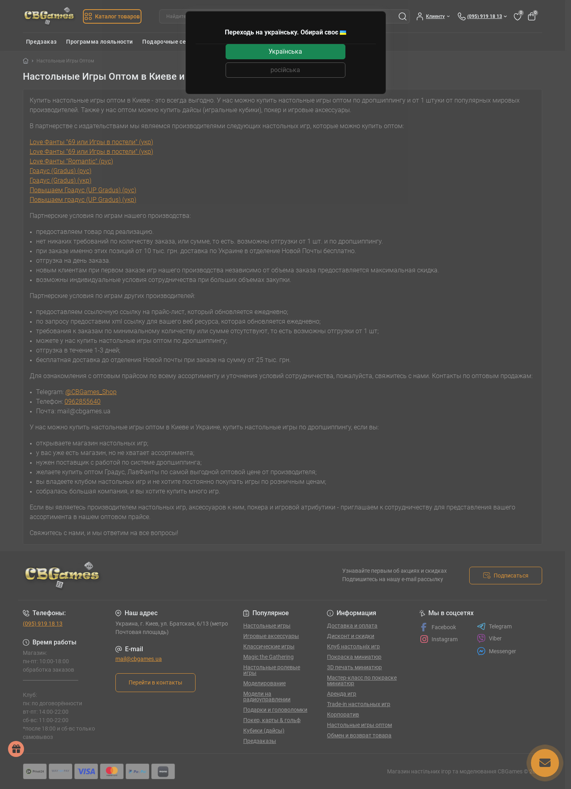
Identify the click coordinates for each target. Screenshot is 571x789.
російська (285, 70)
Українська (285, 51)
